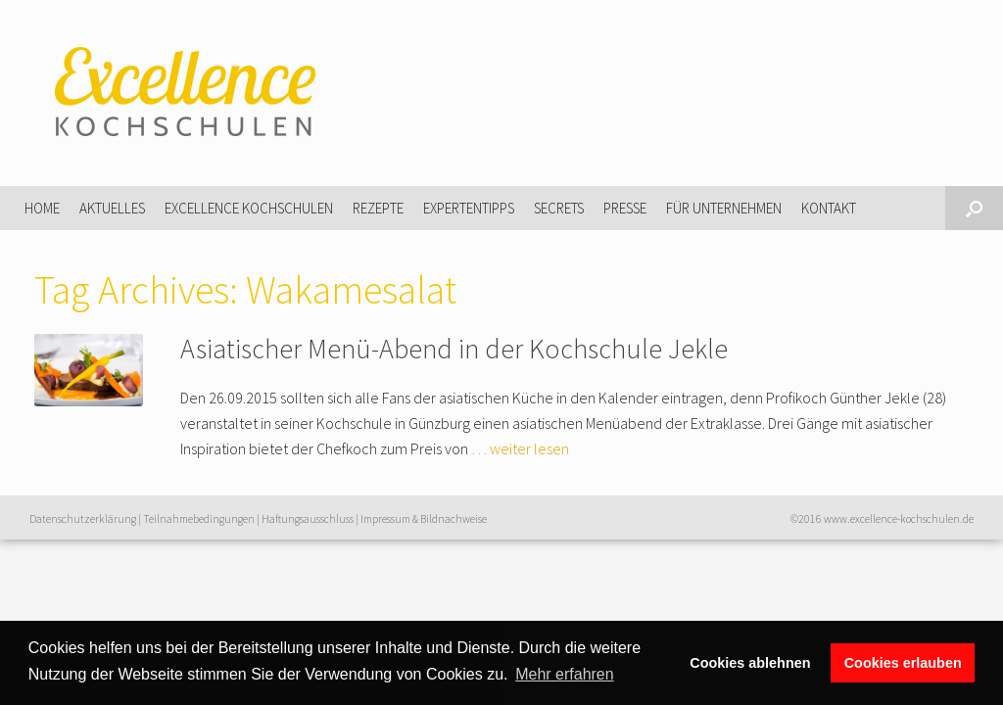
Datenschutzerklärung (82, 519)
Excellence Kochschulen (249, 208)
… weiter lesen (520, 448)
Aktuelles (112, 208)
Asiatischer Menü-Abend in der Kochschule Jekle (454, 348)
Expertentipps (468, 208)
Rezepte (378, 208)
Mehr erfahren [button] (564, 674)
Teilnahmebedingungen (199, 519)
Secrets (559, 208)
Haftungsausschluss (308, 519)
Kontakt (828, 208)
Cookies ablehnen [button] (750, 663)
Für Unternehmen (724, 208)
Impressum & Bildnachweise (423, 519)
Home (42, 208)
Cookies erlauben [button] (903, 663)
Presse (624, 208)
